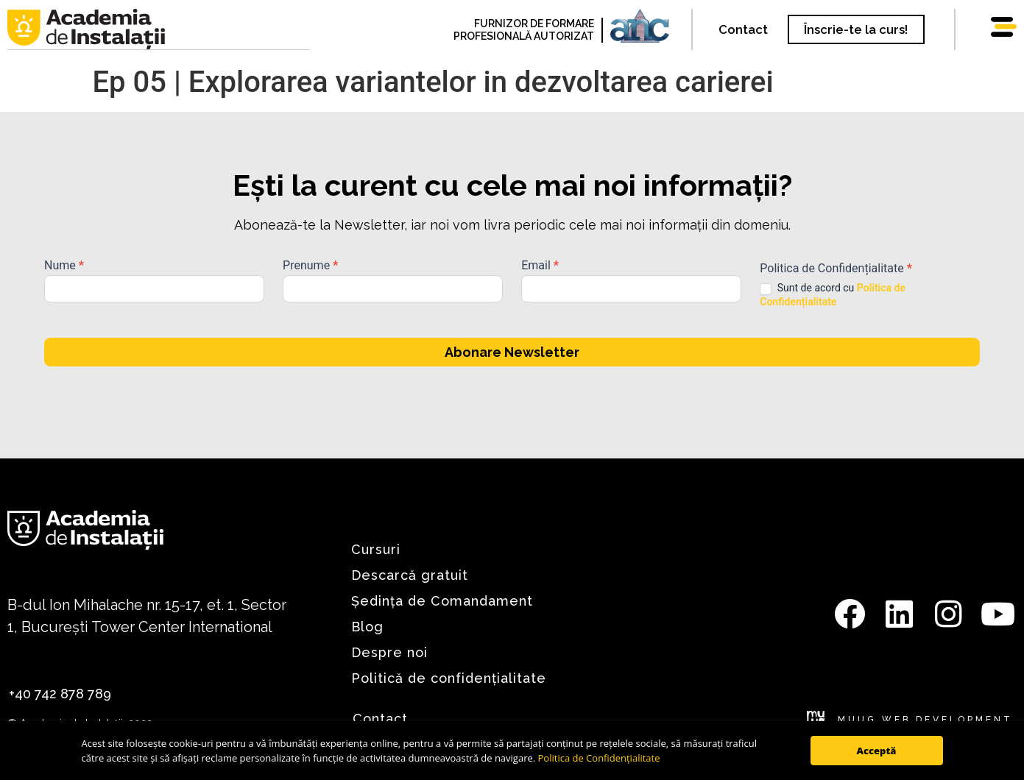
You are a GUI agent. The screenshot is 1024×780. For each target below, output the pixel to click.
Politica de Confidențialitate (599, 758)
